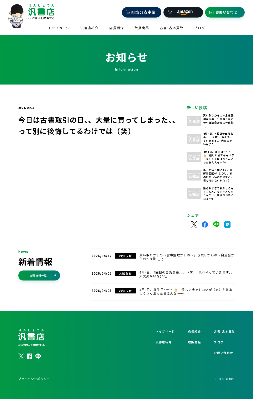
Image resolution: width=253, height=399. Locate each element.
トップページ (59, 25)
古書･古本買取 (171, 25)
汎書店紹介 (89, 25)
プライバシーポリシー (34, 389)
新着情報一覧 (43, 285)
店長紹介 (116, 25)
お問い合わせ (223, 363)
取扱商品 (142, 25)
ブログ (199, 25)
